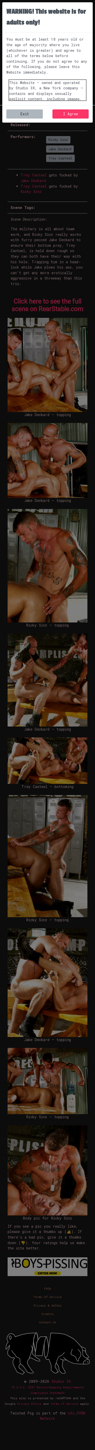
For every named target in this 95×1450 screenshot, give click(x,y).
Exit (24, 113)
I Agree (70, 113)
